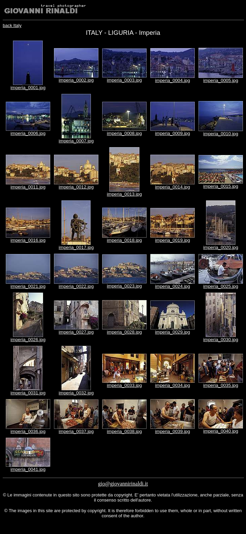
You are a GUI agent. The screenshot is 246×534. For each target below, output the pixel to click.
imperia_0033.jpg (124, 385)
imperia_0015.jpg (220, 186)
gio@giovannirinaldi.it (123, 484)
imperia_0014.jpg (172, 186)
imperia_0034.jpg (172, 385)
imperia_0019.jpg (172, 240)
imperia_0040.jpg (220, 431)
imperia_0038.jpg (124, 431)
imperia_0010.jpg (220, 133)
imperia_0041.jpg (28, 469)
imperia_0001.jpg (28, 87)
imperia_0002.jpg (76, 80)
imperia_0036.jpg (28, 431)
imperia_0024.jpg (172, 286)
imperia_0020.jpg (220, 247)
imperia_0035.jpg (220, 385)
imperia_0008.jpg (124, 133)
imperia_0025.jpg (220, 286)
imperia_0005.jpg (220, 80)
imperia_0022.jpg (76, 286)
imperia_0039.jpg (172, 431)
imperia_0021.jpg (28, 286)
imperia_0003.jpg (124, 80)
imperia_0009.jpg (172, 133)
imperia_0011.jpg (28, 186)
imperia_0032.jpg (76, 392)
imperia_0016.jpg (28, 240)
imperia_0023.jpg (124, 286)
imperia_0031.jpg (28, 392)
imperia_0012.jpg (76, 186)
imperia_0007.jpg (76, 140)
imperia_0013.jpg (124, 194)
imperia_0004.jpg (172, 80)
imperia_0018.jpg (124, 240)
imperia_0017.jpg (76, 247)
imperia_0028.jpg (124, 332)
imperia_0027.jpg (76, 332)
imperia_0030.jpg (220, 339)
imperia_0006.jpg (28, 133)
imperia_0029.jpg (172, 332)
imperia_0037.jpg (76, 431)
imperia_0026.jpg (28, 339)
